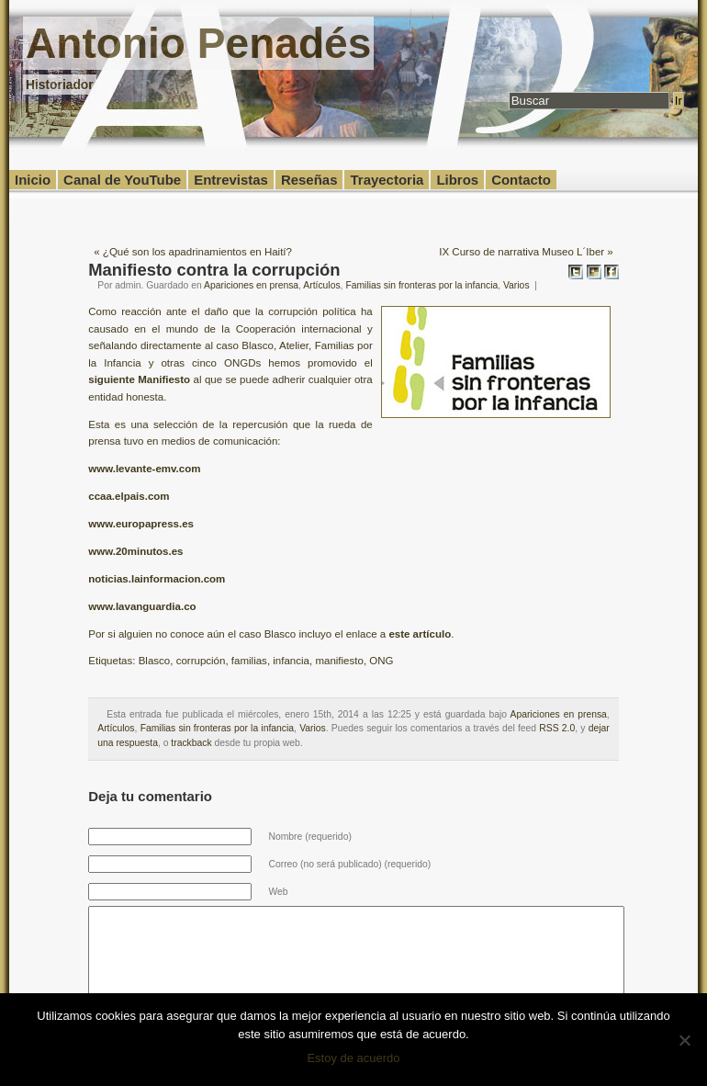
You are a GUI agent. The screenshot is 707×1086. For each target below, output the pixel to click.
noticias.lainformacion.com (156, 578)
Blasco (155, 660)
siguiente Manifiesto (139, 379)
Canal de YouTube (122, 179)
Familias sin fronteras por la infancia (421, 285)
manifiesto (339, 660)
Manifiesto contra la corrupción (214, 269)
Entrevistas (231, 179)
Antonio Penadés (198, 43)
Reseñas (309, 179)
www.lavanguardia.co (142, 606)
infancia (291, 660)
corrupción (201, 660)
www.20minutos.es (135, 551)
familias (249, 660)
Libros (457, 179)
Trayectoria (386, 179)
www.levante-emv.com (144, 468)
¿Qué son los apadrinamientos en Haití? (197, 251)
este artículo (419, 633)
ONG (381, 660)
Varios (516, 285)
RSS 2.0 (557, 728)
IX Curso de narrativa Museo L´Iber (521, 251)
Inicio (32, 179)
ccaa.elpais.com (128, 496)
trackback (191, 743)
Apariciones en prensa (251, 285)
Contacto (521, 179)
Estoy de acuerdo (353, 1058)
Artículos (321, 285)
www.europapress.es (141, 523)
